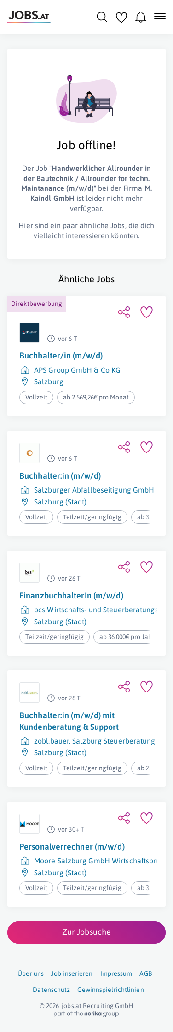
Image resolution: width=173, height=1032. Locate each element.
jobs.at (71, 1005)
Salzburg (48, 381)
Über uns (30, 973)
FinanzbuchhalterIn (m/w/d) (71, 595)
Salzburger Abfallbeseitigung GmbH (94, 490)
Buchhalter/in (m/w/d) (61, 355)
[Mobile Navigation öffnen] (160, 16)
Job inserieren (71, 973)
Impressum (116, 973)
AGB (145, 973)
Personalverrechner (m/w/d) (72, 846)
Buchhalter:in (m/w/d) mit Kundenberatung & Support (69, 720)
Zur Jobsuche (86, 932)
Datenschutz (51, 989)
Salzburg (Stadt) (60, 502)
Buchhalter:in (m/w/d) (60, 476)
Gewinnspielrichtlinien (110, 989)
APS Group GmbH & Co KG (77, 370)
